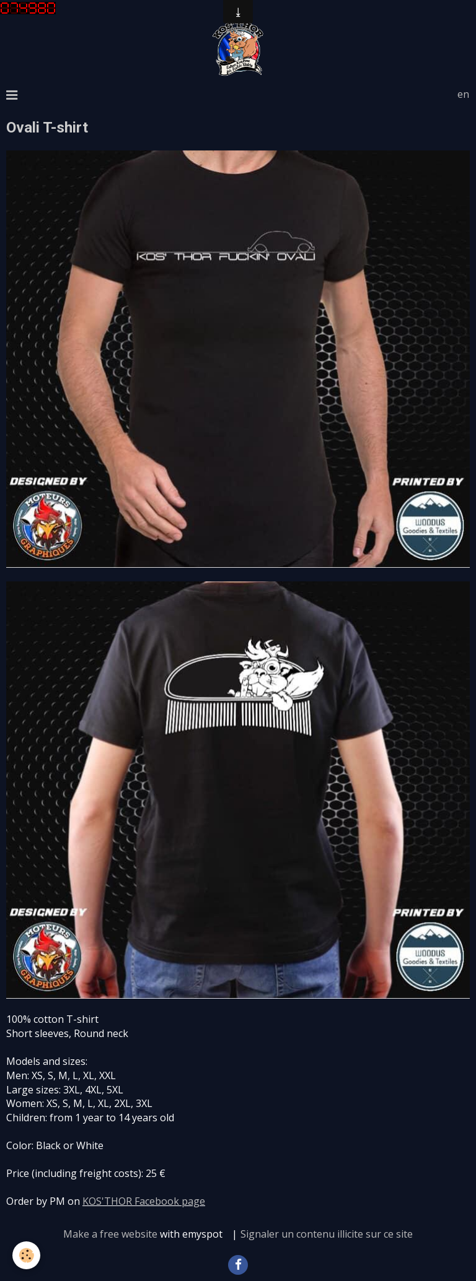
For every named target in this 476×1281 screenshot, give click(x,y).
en (463, 94)
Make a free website (110, 1234)
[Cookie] (26, 1255)
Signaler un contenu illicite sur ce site (326, 1234)
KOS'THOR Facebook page (143, 1201)
